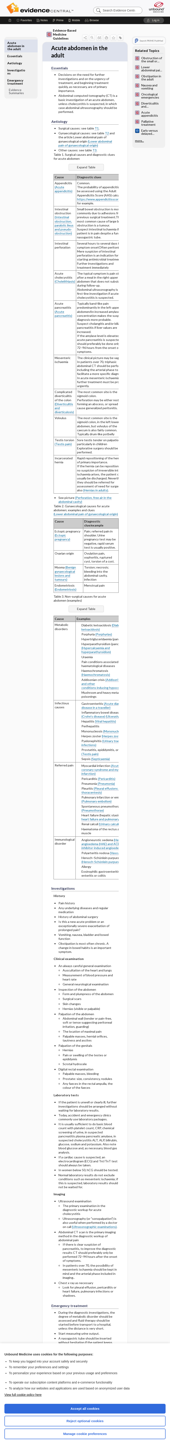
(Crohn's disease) (93, 716)
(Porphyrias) (103, 634)
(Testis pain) (63, 444)
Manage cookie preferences (85, 1434)
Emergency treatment (15, 68)
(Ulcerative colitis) (118, 716)
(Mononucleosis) (114, 731)
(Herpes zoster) (112, 736)
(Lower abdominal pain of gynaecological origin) (85, 143)
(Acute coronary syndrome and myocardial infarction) (105, 770)
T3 (95, 150)
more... (139, 141)
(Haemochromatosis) (95, 675)
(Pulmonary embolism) (96, 801)
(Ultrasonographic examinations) (94, 1227)
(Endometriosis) (65, 589)
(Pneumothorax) (92, 810)
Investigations (16, 58)
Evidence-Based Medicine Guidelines (61, 34)
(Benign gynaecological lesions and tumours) (65, 573)
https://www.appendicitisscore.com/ (102, 199)
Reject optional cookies (85, 1421)
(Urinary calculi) (109, 824)
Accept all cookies (85, 1408)
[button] (92, 20)
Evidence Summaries (16, 78)
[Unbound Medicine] (155, 7)
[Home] (10, 20)
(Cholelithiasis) (65, 281)
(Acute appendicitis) (63, 189)
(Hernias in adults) (95, 490)
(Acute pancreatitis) (63, 313)
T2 (107, 133)
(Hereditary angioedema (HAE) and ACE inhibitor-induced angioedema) (105, 844)
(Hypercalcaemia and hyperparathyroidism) (96, 650)
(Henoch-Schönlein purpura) (100, 862)
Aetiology (14, 50)
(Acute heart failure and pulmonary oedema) (106, 817)
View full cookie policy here (23, 1395)
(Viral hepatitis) (105, 721)
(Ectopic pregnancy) (62, 537)
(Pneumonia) (106, 783)
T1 (97, 128)
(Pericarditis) (106, 779)
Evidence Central (41, 8)
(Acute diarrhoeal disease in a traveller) (104, 705)
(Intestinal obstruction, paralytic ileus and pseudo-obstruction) (64, 225)
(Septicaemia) (100, 759)
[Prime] (58, 20)
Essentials (14, 43)
